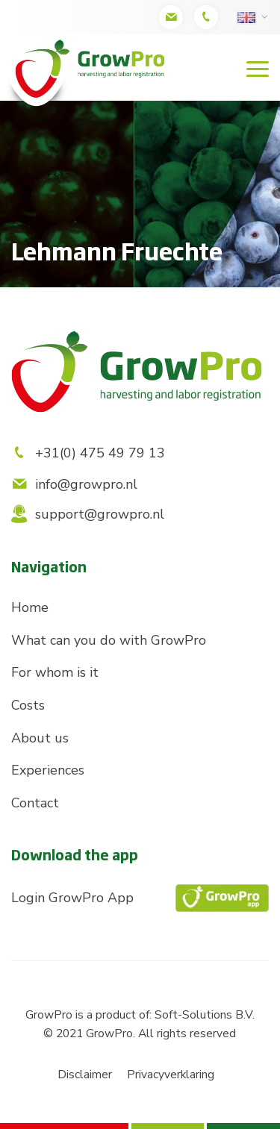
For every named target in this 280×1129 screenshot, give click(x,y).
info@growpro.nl (74, 484)
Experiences (47, 770)
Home (30, 607)
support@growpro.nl (87, 514)
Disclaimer (84, 1074)
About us (40, 738)
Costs (28, 705)
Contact (35, 803)
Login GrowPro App (140, 898)
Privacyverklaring (170, 1074)
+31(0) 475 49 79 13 (88, 453)
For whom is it (55, 672)
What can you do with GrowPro (108, 640)
